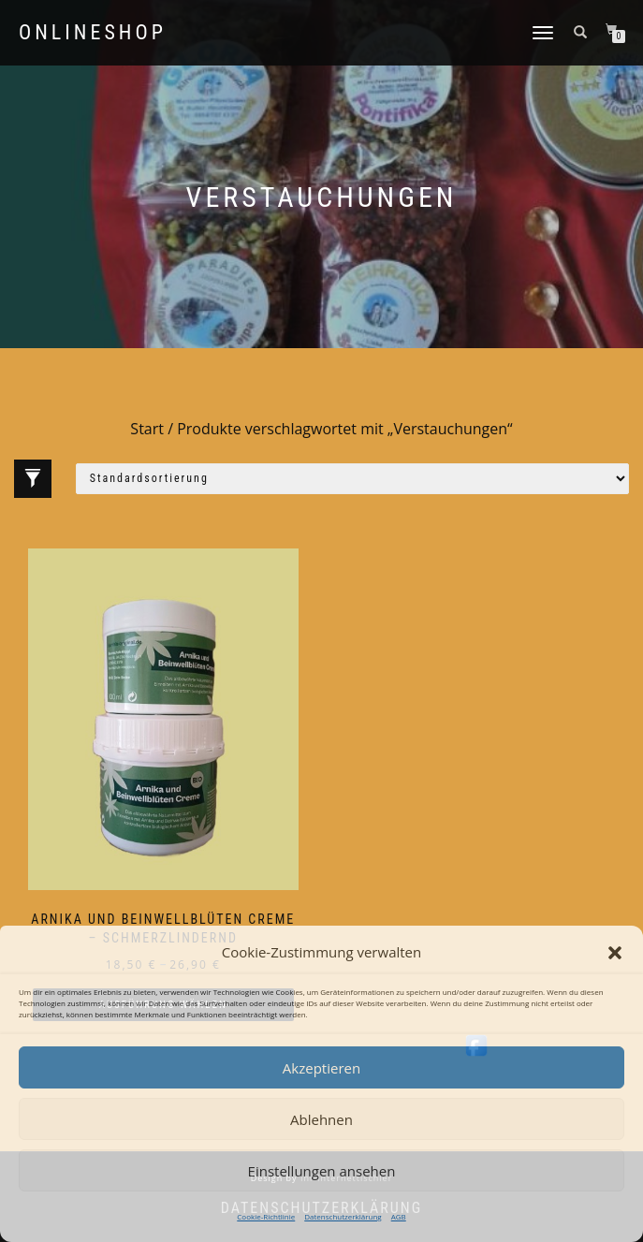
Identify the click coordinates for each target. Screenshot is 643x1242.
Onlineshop (93, 33)
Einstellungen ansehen (322, 1171)
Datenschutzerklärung (342, 1216)
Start (147, 428)
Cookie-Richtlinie (266, 1216)
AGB (398, 1216)
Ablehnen (321, 1119)
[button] (615, 952)
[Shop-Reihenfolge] (352, 478)
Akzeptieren (321, 1068)
